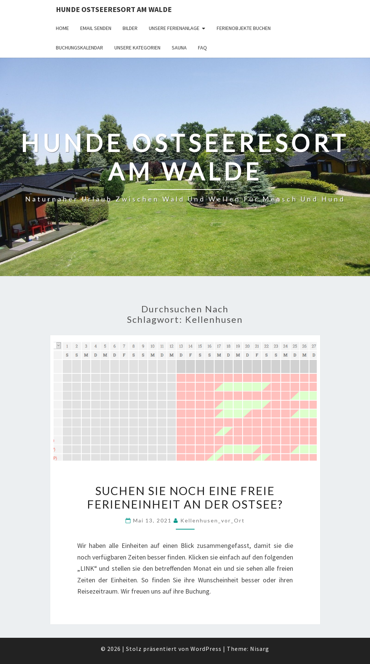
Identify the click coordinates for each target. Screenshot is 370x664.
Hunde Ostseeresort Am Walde (114, 9)
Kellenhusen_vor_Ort (212, 520)
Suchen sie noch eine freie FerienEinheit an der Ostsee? (185, 497)
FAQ (202, 47)
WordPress (206, 648)
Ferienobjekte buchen (244, 28)
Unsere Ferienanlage (174, 28)
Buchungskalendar (79, 47)
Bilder (130, 28)
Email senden (95, 28)
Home (62, 28)
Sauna (179, 47)
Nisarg (259, 648)
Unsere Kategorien (137, 47)
